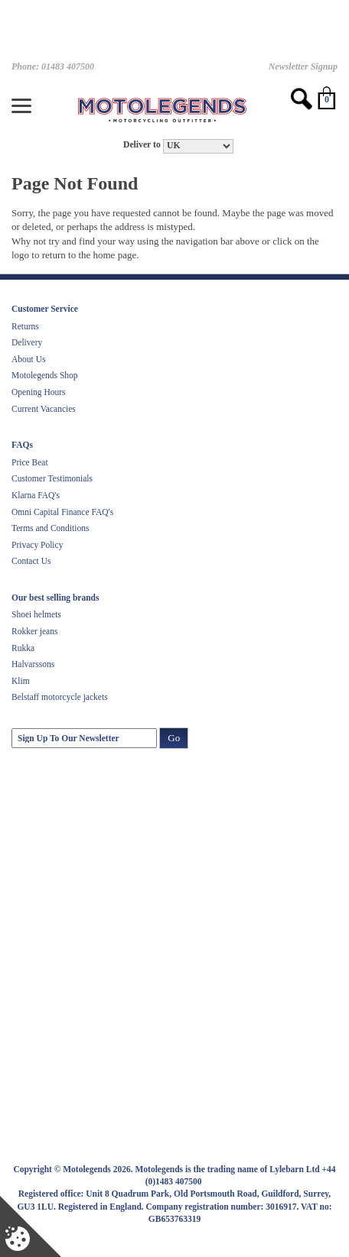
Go (174, 738)
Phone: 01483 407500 (52, 66)
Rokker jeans (34, 631)
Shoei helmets (36, 614)
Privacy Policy (37, 544)
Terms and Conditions (50, 528)
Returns (25, 326)
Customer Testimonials (52, 478)
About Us (28, 359)
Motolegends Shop (44, 375)
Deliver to (142, 145)
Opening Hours (38, 392)
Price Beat (29, 462)
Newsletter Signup (303, 66)
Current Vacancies (43, 408)
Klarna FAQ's (35, 495)
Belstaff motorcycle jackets (59, 696)
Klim (20, 680)
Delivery (26, 342)
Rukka (22, 648)
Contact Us (31, 560)
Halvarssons (32, 664)
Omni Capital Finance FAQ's (62, 512)
